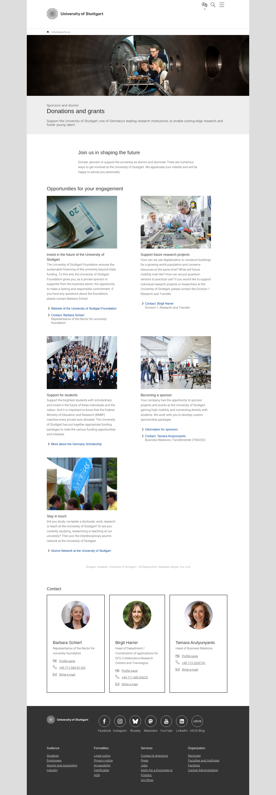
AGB (97, 772)
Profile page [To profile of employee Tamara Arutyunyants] (190, 653)
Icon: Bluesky (135, 718)
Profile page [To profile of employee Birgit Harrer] (130, 668)
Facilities (194, 763)
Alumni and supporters (62, 763)
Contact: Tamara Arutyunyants (165, 433)
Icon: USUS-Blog (197, 718)
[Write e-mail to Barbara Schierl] (64, 672)
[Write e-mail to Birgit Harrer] (126, 681)
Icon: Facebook (104, 718)
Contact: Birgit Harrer (159, 301)
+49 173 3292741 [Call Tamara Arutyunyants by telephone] (194, 660)
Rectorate (194, 753)
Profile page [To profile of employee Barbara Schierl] (67, 658)
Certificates (101, 768)
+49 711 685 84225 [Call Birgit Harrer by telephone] (135, 675)
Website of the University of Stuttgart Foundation (84, 306)
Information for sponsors (161, 427)
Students (53, 753)
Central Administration (203, 768)
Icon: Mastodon (150, 718)
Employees (54, 758)
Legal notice (102, 753)
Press (144, 758)
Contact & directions (154, 753)
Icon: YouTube (166, 718)
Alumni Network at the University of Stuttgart (81, 548)
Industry (52, 768)
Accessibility (102, 763)
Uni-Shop (147, 777)
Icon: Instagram (120, 718)
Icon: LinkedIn (181, 718)
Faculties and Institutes (203, 758)
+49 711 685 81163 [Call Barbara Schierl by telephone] (72, 665)
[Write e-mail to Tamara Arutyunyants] (187, 667)
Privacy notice (103, 758)
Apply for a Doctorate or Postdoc (157, 770)
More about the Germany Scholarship (76, 441)
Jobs (144, 763)
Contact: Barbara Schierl (67, 312)
